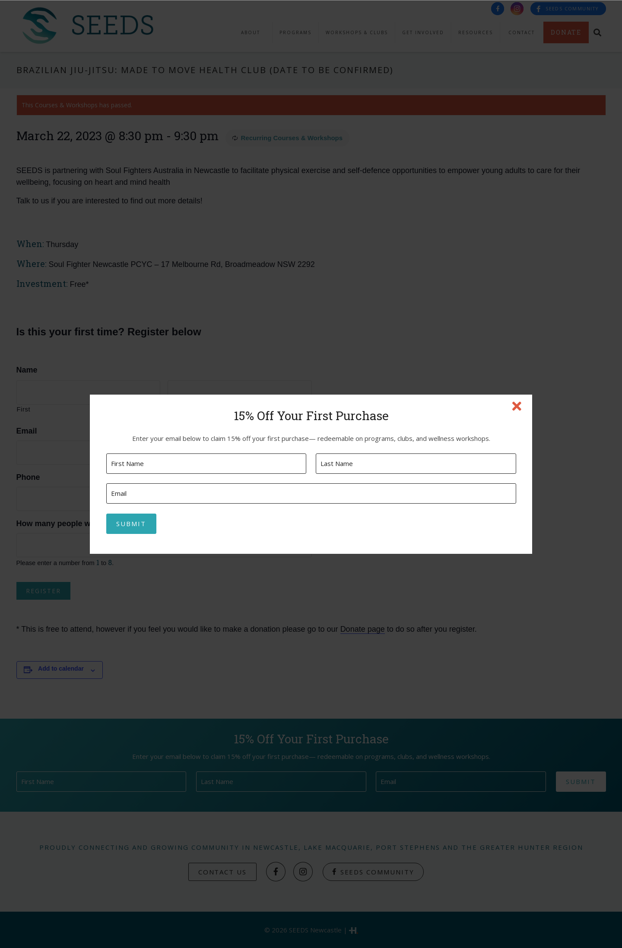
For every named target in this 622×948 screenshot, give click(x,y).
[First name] (206, 463)
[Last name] (416, 463)
